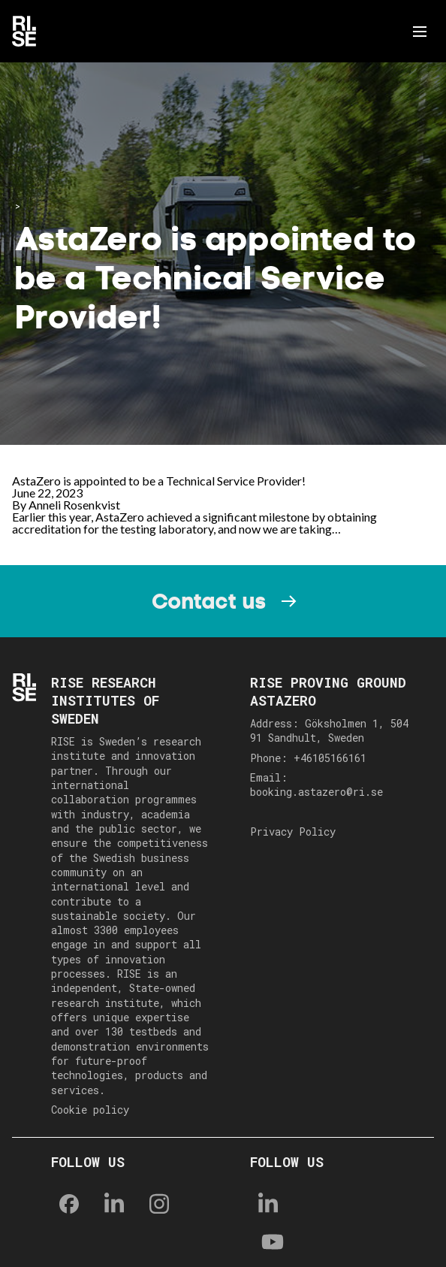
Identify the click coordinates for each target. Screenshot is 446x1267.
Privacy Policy (293, 831)
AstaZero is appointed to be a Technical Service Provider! (159, 480)
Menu (422, 32)
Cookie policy (90, 1109)
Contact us (209, 601)
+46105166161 (330, 758)
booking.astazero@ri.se (316, 792)
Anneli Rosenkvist (74, 504)
